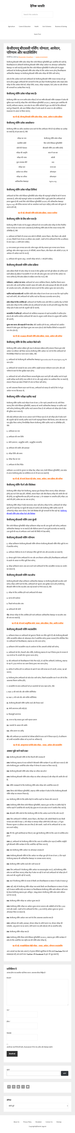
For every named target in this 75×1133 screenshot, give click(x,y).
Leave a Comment (42, 57)
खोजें (8, 1070)
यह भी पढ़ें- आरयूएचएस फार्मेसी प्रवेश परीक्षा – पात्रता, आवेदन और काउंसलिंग (37, 745)
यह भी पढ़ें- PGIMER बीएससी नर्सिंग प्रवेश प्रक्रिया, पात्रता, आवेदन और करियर (37, 336)
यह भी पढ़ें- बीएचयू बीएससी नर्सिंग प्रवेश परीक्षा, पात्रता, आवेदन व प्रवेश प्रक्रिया (37, 117)
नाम (8, 1010)
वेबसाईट (9, 1033)
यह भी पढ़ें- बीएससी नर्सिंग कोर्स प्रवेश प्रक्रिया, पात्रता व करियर (37, 213)
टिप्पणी (9, 978)
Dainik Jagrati (37, 6)
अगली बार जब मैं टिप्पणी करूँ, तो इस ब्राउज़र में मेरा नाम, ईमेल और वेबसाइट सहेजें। (30, 1047)
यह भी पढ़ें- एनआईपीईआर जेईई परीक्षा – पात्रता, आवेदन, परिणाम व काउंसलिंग (37, 946)
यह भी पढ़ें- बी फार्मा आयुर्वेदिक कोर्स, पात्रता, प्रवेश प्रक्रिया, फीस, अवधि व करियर (37, 623)
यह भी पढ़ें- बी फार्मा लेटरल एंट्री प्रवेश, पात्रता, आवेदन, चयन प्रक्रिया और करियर (37, 479)
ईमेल (8, 1021)
